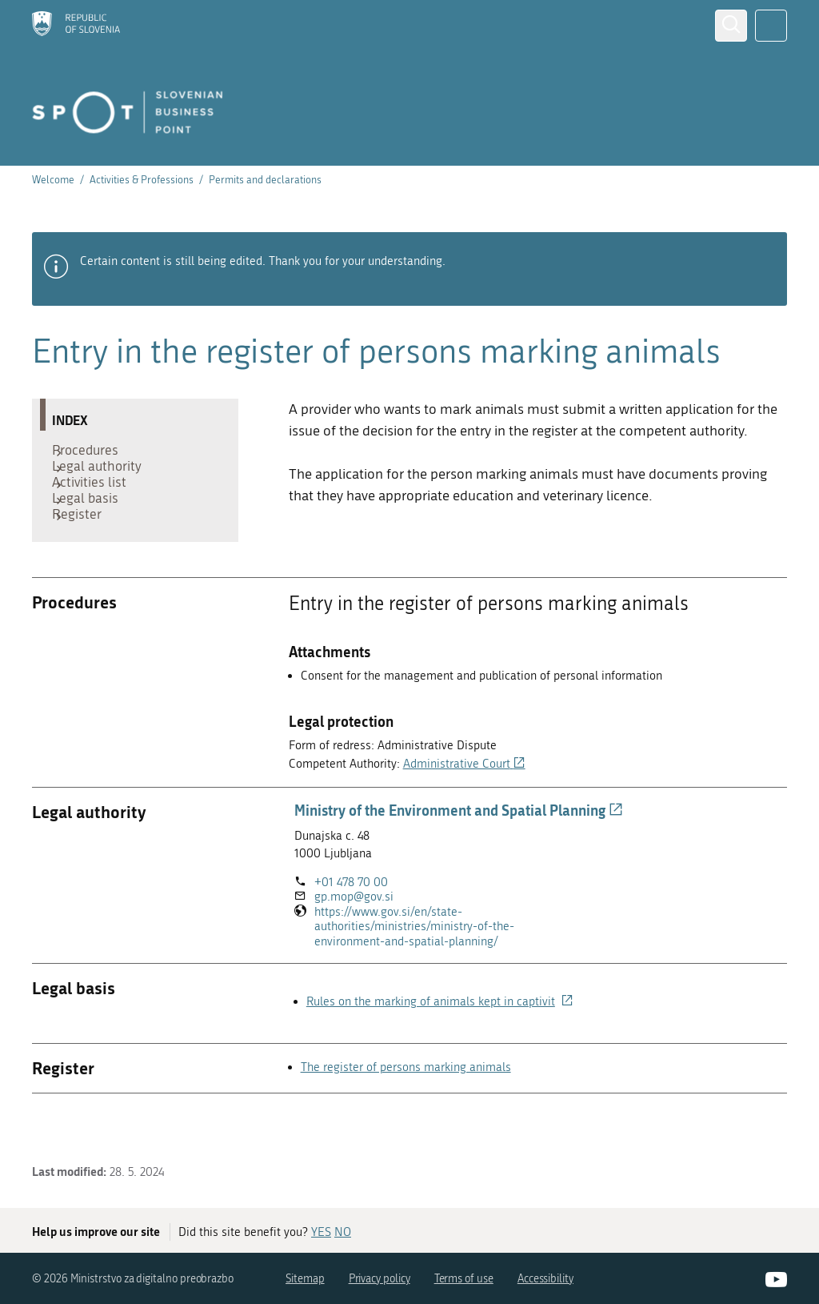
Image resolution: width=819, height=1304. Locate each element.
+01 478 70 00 (351, 922)
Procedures (93, 454)
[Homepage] (76, 25)
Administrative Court (464, 803)
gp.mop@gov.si (354, 936)
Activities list (97, 502)
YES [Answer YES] (321, 1232)
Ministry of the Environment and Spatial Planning (458, 850)
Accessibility (545, 1279)
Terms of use (463, 1279)
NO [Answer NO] (342, 1232)
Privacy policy (379, 1279)
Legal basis (93, 526)
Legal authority (105, 478)
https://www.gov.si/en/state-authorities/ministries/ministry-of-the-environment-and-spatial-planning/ (424, 967)
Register (85, 550)
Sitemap (305, 1279)
